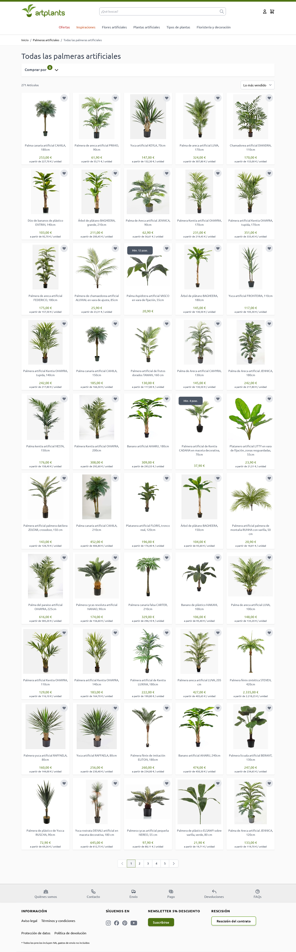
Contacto (93, 894)
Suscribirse (161, 922)
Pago (171, 894)
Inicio (25, 40)
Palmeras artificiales (46, 40)
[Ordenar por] (258, 85)
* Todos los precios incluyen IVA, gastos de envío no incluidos (55, 942)
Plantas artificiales (146, 27)
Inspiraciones (85, 27)
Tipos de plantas (178, 27)
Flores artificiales (114, 27)
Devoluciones (214, 894)
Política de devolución (70, 933)
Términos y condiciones (58, 920)
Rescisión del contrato (234, 921)
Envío (134, 894)
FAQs (257, 894)
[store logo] (43, 10)
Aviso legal (29, 920)
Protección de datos (35, 933)
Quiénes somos (46, 894)
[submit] (221, 11)
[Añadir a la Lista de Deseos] (64, 98)
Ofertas (64, 27)
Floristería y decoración (214, 27)
